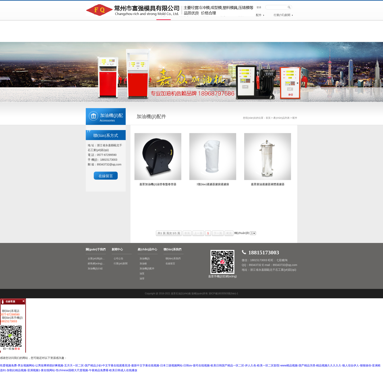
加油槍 (143, 263)
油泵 (142, 273)
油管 (142, 278)
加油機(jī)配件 (147, 268)
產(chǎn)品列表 (281, 117)
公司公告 (118, 258)
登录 (259, 7)
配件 (260, 15)
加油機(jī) (145, 258)
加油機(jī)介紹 (95, 268)
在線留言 (106, 176)
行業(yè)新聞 (283, 15)
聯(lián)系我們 (173, 258)
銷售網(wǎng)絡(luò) (97, 263)
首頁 (268, 117)
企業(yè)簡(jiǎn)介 (97, 258)
